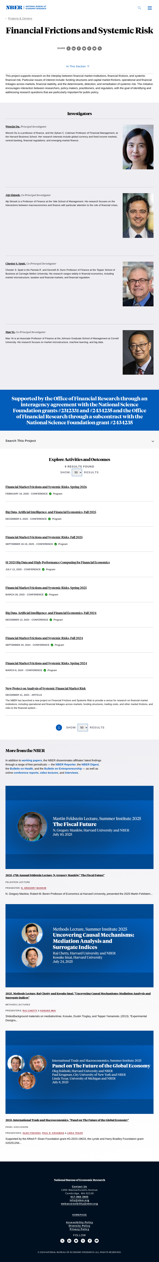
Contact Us (79, 1186)
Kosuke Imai (48, 1010)
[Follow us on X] (62, 1241)
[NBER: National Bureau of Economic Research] (28, 8)
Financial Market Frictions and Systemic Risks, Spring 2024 (46, 663)
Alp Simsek (12, 195)
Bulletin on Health (21, 768)
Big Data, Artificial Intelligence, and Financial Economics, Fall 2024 (50, 613)
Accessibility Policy (79, 1222)
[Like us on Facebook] (90, 1241)
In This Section (76, 66)
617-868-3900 (80, 1196)
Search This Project (20, 440)
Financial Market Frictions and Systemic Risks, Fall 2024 (44, 638)
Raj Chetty (30, 1010)
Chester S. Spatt (15, 263)
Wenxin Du (12, 126)
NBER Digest (90, 764)
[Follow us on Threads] (83, 1241)
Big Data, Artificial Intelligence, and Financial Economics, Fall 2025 (50, 512)
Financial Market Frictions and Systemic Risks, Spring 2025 (46, 587)
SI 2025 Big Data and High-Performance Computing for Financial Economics (57, 562)
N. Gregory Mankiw (33, 888)
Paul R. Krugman (53, 1133)
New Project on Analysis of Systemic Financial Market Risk (45, 688)
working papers (32, 760)
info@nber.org (79, 1200)
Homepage (79, 1215)
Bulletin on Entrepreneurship (63, 768)
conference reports (26, 772)
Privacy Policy (79, 1229)
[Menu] (150, 8)
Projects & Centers (20, 18)
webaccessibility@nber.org (79, 1203)
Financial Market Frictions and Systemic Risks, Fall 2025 (44, 537)
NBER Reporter (66, 764)
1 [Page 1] (59, 727)
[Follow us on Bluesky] (76, 1241)
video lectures (49, 772)
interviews (71, 772)
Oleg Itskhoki (32, 1133)
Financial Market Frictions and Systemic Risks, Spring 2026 (46, 487)
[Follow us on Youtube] (97, 1241)
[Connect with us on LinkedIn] (69, 1241)
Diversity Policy (79, 1225)
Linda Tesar (75, 1133)
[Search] (139, 8)
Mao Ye (10, 332)
